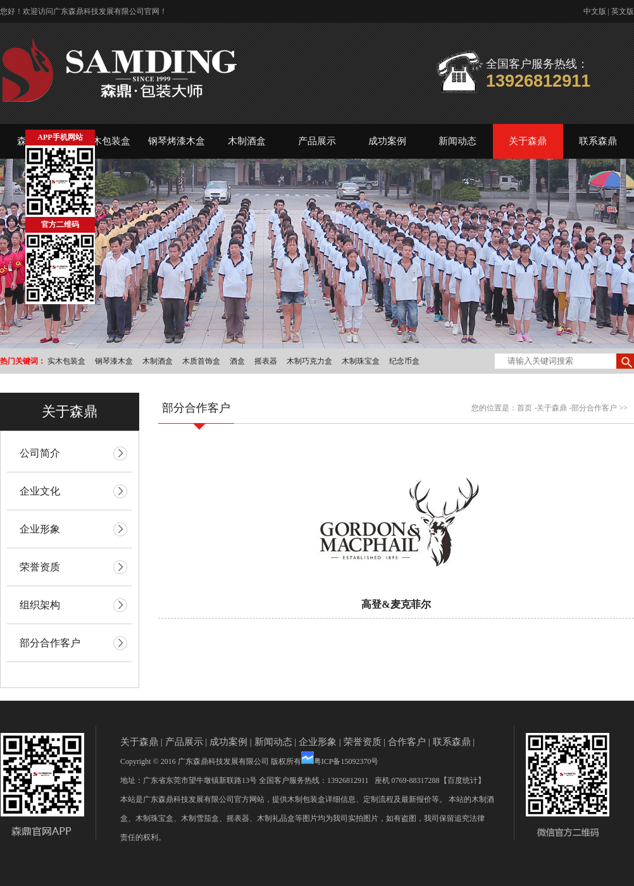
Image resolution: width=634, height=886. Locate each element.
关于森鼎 (528, 141)
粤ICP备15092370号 (346, 761)
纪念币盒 (404, 361)
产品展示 (317, 141)
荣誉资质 (363, 742)
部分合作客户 (594, 407)
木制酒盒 (247, 141)
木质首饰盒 (201, 361)
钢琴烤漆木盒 (176, 141)
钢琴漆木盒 (114, 361)
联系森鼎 (598, 141)
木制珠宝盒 (361, 361)
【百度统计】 (462, 780)
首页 (524, 407)
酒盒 (237, 361)
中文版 (594, 11)
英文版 (622, 11)
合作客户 (407, 742)
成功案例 (387, 141)
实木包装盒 (106, 141)
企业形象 (318, 742)
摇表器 (265, 361)
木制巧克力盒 (309, 361)
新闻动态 (457, 141)
